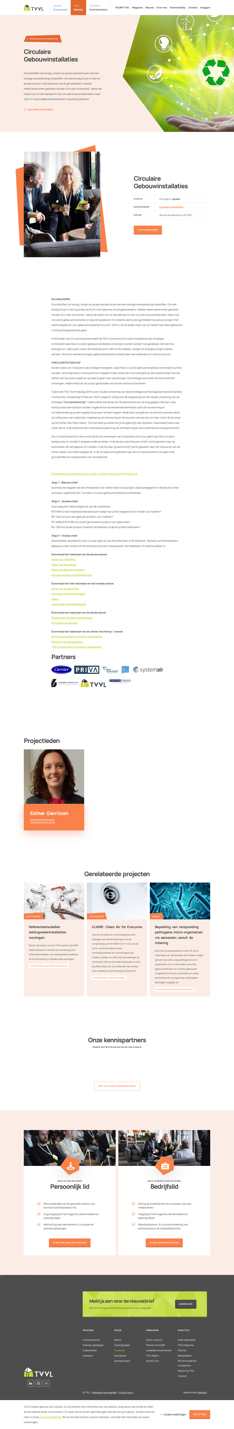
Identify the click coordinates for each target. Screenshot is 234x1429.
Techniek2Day (178, 7)
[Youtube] (46, 1383)
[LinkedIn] (30, 1383)
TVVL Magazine (185, 1345)
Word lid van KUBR (155, 1345)
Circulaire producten (64, 623)
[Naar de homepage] (33, 7)
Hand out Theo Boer (63, 565)
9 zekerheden (90, 1350)
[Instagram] (38, 1383)
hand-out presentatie (65, 589)
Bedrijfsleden (185, 1355)
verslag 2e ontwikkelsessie (68, 604)
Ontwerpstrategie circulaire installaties (76, 636)
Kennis (117, 1339)
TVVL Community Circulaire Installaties (76, 647)
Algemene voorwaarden (104, 1392)
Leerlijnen (88, 1355)
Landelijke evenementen (159, 1350)
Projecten (119, 1350)
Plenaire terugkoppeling (67, 642)
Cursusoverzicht (91, 1339)
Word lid (182, 1350)
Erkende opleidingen (93, 1345)
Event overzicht (154, 1339)
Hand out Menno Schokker (68, 570)
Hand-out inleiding (63, 559)
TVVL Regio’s (152, 1355)
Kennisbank (120, 1355)
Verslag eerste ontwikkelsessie (71, 575)
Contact (192, 7)
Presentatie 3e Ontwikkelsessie (71, 618)
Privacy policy (126, 1392)
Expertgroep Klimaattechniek (109, 978)
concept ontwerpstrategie (68, 594)
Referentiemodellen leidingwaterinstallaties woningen (47, 932)
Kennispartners (122, 1360)
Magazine (137, 7)
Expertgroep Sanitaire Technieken (48, 966)
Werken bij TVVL (186, 1370)
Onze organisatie (186, 1339)
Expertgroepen (122, 1345)
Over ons (162, 7)
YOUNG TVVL (122, 7)
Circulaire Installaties (171, 207)
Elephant (202, 1392)
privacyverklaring (50, 1417)
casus (55, 599)
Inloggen (205, 7)
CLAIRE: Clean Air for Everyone (117, 926)
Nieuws (150, 7)
